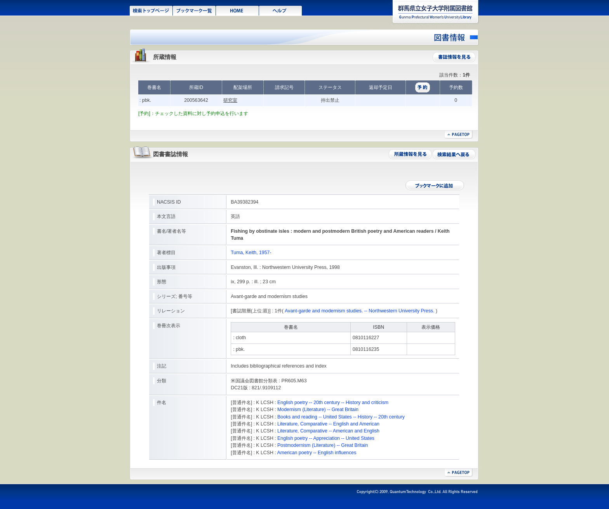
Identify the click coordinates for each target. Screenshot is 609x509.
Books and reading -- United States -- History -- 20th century (341, 417)
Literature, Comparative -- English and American (328, 424)
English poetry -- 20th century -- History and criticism (332, 402)
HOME (237, 10)
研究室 (230, 100)
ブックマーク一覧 (194, 10)
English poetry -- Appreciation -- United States (325, 438)
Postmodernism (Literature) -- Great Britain (322, 445)
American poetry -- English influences (316, 452)
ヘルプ (280, 10)
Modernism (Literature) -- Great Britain (317, 409)
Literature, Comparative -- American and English (328, 431)
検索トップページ (151, 10)
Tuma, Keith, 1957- (251, 252)
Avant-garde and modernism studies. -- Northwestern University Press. (359, 311)
